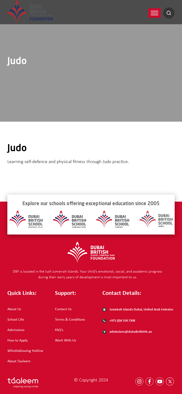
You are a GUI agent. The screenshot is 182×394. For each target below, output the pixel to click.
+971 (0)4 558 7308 (118, 321)
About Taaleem (19, 361)
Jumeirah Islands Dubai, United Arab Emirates (137, 309)
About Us (14, 309)
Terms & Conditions (70, 320)
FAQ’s (59, 330)
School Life (15, 320)
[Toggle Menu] (154, 13)
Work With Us (65, 340)
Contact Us (63, 309)
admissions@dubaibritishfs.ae (127, 332)
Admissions (15, 330)
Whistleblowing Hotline (25, 351)
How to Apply (17, 340)
